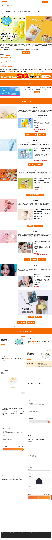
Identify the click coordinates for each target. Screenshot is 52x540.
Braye (2, 65)
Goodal (2, 58)
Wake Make (3, 62)
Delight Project (4, 61)
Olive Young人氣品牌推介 (6, 57)
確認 (26, 535)
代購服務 (11, 71)
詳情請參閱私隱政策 (38, 532)
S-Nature (3, 60)
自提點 (48, 69)
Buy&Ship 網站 (33, 341)
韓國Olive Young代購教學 (6, 66)
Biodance (3, 64)
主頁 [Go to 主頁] (2, 5)
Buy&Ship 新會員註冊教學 (34, 344)
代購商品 (6, 358)
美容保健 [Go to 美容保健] (8, 5)
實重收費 (36, 69)
